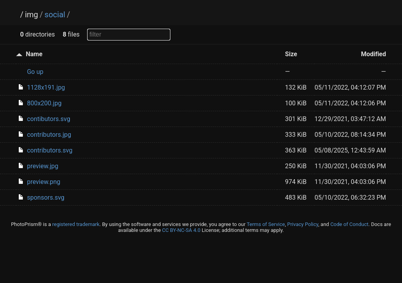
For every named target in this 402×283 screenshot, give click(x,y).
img (31, 14)
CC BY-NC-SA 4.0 (181, 230)
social (54, 14)
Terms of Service (266, 224)
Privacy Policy (302, 224)
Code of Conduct (349, 224)
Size (291, 54)
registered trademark (75, 224)
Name (34, 54)
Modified (373, 54)
